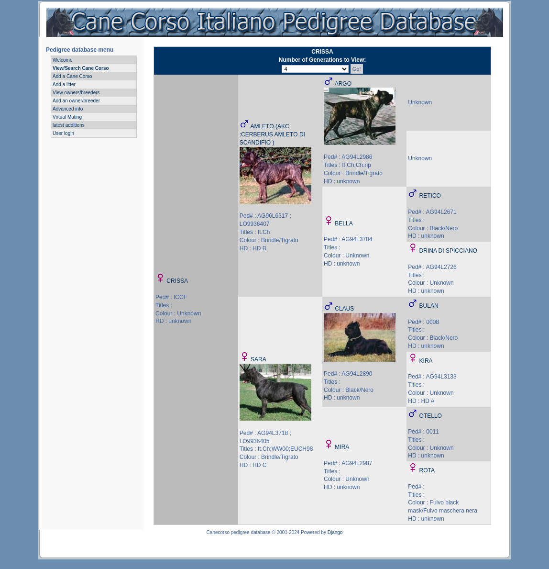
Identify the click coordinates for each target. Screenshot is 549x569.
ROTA (427, 470)
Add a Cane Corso (72, 76)
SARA (258, 359)
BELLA (343, 223)
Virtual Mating (67, 117)
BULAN (429, 305)
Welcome (63, 60)
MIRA (342, 447)
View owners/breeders (76, 92)
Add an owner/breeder (76, 100)
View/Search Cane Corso (81, 68)
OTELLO (430, 416)
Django (335, 532)
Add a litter (64, 84)
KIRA (426, 360)
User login (63, 133)
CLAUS (344, 308)
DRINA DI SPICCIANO (448, 250)
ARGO (343, 83)
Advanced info (68, 109)
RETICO (430, 195)
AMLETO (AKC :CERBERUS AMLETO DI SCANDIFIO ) (272, 134)
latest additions (69, 125)
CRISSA (177, 281)
